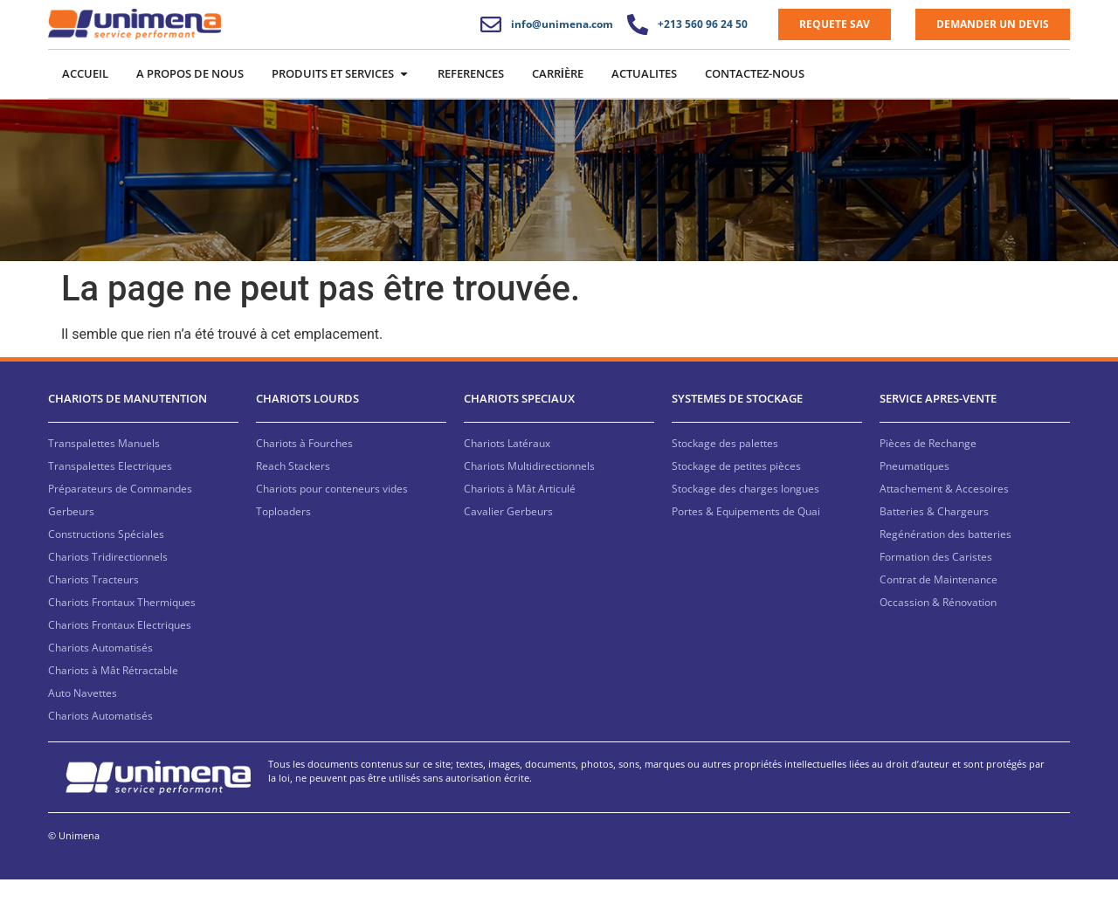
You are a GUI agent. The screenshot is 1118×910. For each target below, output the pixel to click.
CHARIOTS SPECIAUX (519, 430)
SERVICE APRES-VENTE (938, 430)
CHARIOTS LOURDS (307, 430)
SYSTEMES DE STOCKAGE (737, 430)
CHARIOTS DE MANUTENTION (127, 430)
